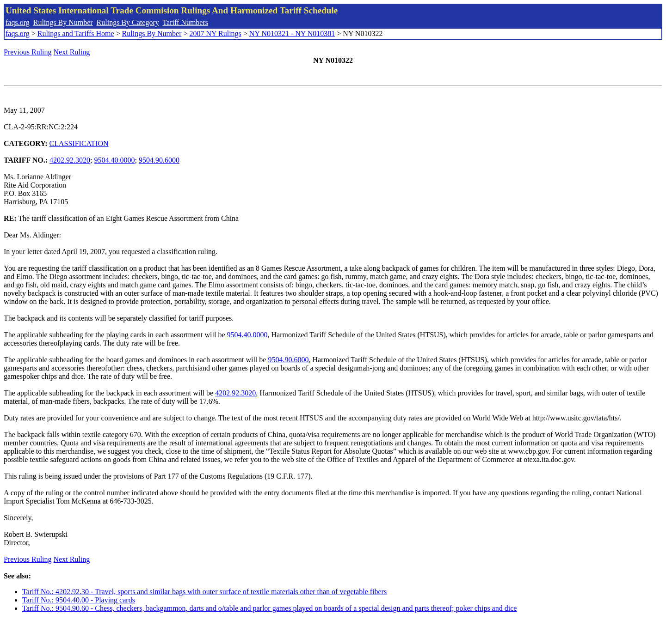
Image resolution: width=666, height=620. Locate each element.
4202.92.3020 (69, 160)
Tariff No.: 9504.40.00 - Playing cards (78, 600)
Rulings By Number (63, 22)
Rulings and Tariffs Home (75, 33)
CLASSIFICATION (79, 143)
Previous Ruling (28, 52)
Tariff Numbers (185, 22)
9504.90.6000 (159, 160)
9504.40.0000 (114, 160)
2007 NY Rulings (215, 33)
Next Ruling (72, 52)
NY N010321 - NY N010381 (292, 33)
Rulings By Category (128, 22)
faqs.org (18, 22)
